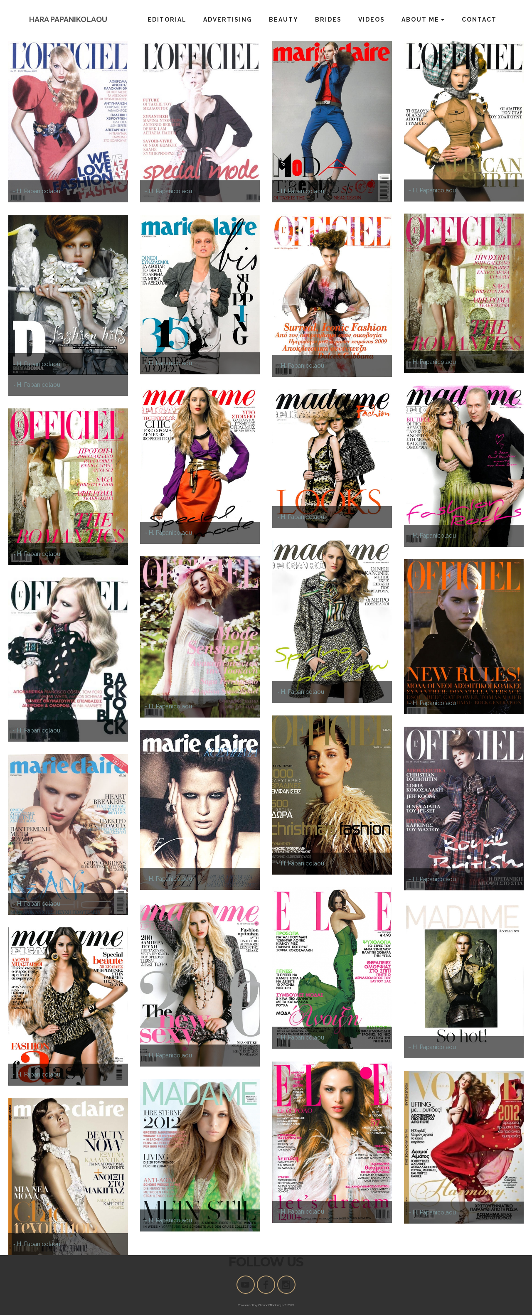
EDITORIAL (167, 19)
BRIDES (328, 19)
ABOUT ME (420, 19)
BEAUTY (283, 19)
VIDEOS (371, 19)
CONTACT (479, 19)
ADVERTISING (227, 19)
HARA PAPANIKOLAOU (68, 19)
